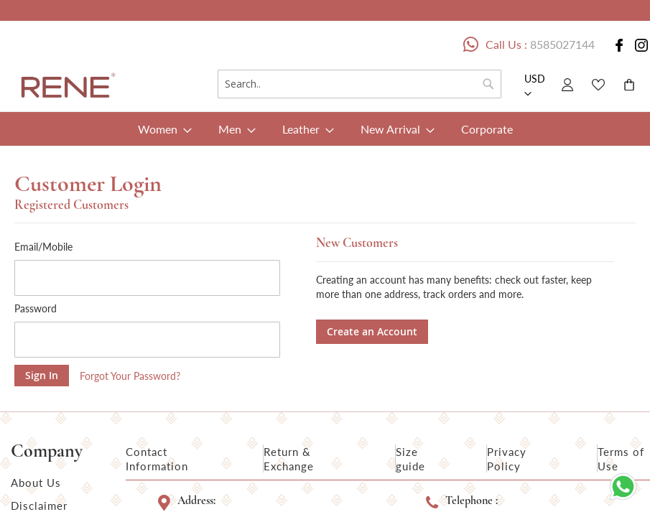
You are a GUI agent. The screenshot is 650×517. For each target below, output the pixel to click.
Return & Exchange (289, 458)
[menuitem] (160, 129)
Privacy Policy (506, 458)
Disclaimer (39, 505)
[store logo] (65, 87)
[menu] (325, 129)
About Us (36, 482)
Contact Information (157, 458)
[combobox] (359, 84)
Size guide (410, 458)
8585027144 (562, 44)
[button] (535, 87)
